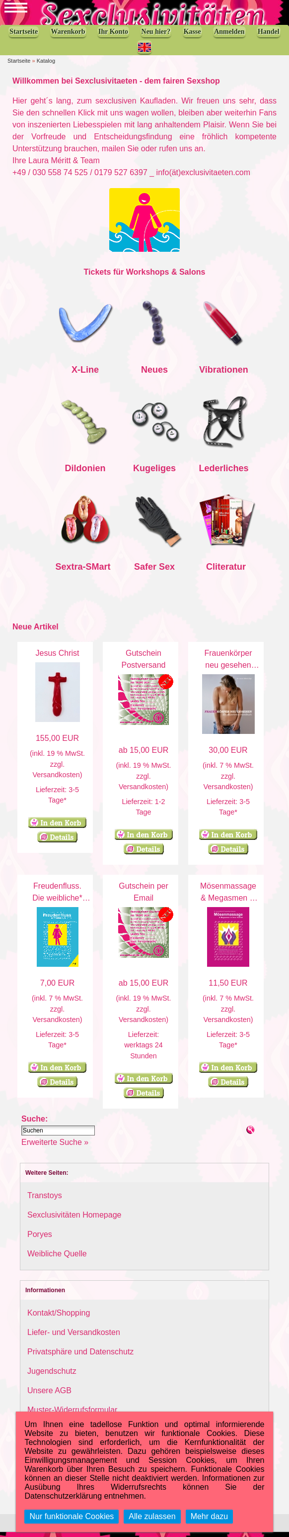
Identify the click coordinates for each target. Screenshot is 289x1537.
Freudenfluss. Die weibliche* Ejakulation (57, 903)
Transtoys (44, 1200)
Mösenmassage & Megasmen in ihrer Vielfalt (228, 903)
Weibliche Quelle (57, 1258)
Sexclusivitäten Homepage (74, 1220)
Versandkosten (55, 780)
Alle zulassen (152, 1516)
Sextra (69, 572)
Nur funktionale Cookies (71, 1516)
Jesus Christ (57, 658)
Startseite (18, 66)
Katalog (46, 66)
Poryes (39, 1239)
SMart (98, 572)
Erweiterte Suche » (54, 1147)
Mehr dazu (209, 1516)
